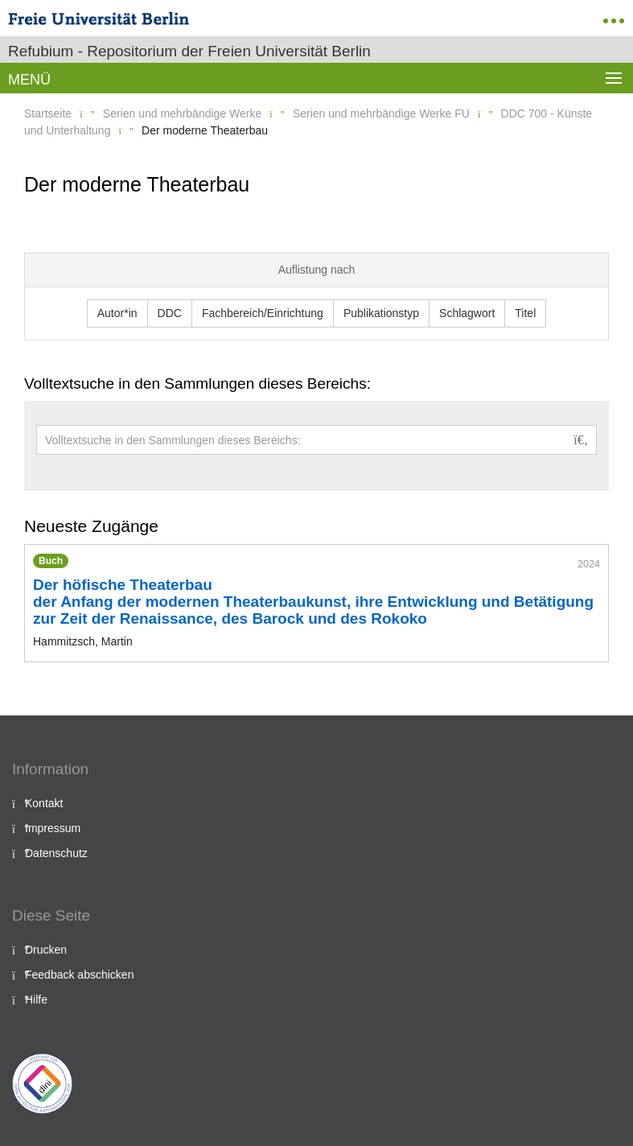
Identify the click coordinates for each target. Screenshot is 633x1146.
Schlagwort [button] (467, 313)
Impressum (52, 828)
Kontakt (44, 803)
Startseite (48, 113)
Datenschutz (56, 853)
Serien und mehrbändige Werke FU (381, 113)
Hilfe (36, 999)
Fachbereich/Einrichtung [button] (262, 313)
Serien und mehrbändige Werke (182, 113)
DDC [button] (170, 313)
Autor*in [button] (117, 313)
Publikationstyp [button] (381, 313)
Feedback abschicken (79, 974)
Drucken (46, 949)
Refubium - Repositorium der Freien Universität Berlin (189, 51)
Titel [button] (525, 313)
